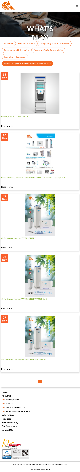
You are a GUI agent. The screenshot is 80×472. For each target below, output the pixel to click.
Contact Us (7, 430)
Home (5, 392)
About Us (6, 395)
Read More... (7, 126)
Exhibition (8, 43)
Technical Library (10, 422)
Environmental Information (16, 50)
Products (6, 419)
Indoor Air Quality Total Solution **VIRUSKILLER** (27, 63)
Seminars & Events (26, 43)
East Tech (46, 469)
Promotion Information (15, 57)
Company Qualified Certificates (54, 43)
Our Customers (9, 426)
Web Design (35, 469)
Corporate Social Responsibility (48, 50)
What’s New (8, 415)
